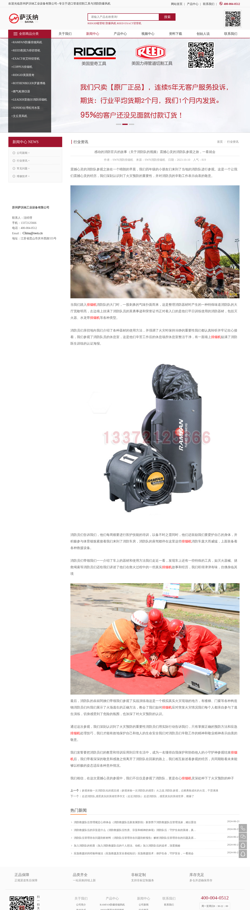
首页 (220, 141)
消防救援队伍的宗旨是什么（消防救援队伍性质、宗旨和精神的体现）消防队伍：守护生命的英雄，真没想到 (134, 830)
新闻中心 (92, 33)
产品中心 (192, 4)
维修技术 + (21, 176)
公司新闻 (144, 904)
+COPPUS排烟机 (21, 66)
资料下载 (175, 33)
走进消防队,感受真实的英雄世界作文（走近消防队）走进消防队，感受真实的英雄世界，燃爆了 (138, 796)
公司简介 (81, 904)
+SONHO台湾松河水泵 (25, 107)
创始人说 (203, 33)
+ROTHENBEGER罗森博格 (28, 83)
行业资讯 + (21, 160)
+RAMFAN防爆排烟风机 (26, 42)
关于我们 (65, 33)
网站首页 (176, 4)
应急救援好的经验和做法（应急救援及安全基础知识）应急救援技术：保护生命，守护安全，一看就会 (132, 853)
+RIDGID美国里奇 (22, 75)
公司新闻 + (21, 152)
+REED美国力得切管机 (25, 50)
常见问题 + (21, 168)
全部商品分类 (26, 34)
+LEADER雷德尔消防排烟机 (29, 99)
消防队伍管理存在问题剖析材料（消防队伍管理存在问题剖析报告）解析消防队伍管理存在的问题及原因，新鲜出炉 (134, 838)
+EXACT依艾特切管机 (25, 58)
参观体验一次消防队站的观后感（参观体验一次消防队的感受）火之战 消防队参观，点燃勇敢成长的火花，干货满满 (150, 790)
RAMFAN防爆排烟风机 (112, 904)
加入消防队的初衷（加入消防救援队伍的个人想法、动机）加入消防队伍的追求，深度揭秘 (125, 845)
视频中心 (147, 33)
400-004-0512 (229, 4)
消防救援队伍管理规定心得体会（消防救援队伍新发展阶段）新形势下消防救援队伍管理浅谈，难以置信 (133, 822)
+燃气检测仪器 (20, 91)
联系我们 (208, 4)
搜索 (167, 17)
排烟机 (92, 304)
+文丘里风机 (19, 116)
